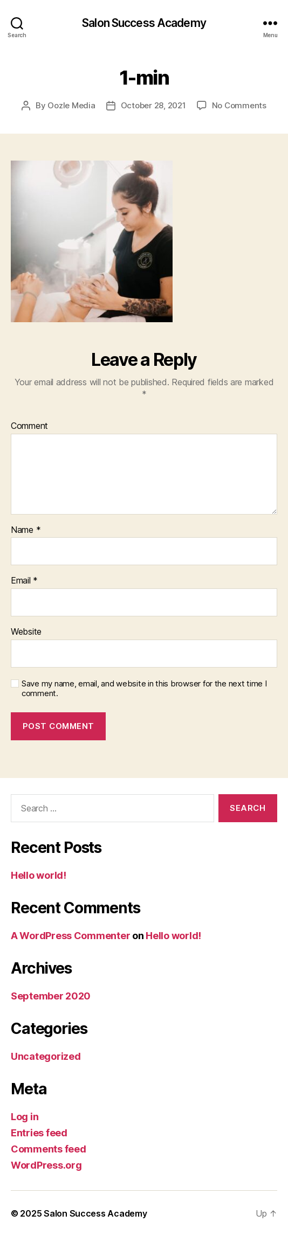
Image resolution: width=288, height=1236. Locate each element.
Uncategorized (46, 1056)
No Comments (239, 105)
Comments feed (48, 1149)
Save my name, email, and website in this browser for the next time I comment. (144, 689)
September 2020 (51, 996)
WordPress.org (46, 1165)
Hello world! (38, 875)
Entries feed (39, 1132)
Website (26, 632)
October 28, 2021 (153, 105)
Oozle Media (71, 105)
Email (24, 581)
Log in (24, 1116)
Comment (29, 426)
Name (25, 530)
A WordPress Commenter (70, 935)
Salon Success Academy (144, 23)
